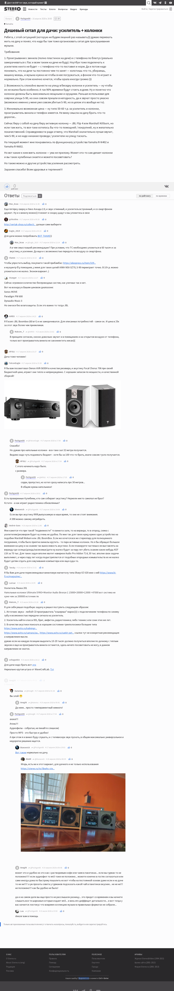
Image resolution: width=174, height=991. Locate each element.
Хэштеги (95, 962)
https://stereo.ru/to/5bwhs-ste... (38, 768)
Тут (52, 669)
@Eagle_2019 (31, 242)
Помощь (52, 962)
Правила (53, 958)
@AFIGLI (41, 477)
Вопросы (63, 9)
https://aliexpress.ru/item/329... (79, 263)
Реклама (10, 971)
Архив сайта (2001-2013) (145, 962)
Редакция (10, 966)
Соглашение (54, 966)
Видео (73, 9)
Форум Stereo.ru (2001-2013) (147, 966)
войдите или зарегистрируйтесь (92, 924)
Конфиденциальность (59, 971)
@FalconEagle (32, 441)
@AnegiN (28, 691)
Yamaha (9, 23)
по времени (161, 196)
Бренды (84, 9)
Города (95, 966)
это (34, 664)
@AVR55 (30, 332)
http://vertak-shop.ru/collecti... (20, 224)
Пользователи (98, 958)
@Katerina (33, 702)
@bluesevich (38, 759)
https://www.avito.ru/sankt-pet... (57, 632)
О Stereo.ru (11, 958)
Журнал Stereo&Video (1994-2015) (149, 958)
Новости (32, 9)
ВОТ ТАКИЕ (44, 235)
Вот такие (20, 752)
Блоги (52, 9)
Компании (96, 971)
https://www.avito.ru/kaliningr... (20, 628)
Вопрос (8, 18)
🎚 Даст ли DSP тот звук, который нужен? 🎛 (25, 2)
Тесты (43, 9)
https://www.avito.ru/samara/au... (21, 632)
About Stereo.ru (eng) (15, 962)
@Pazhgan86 (33, 461)
